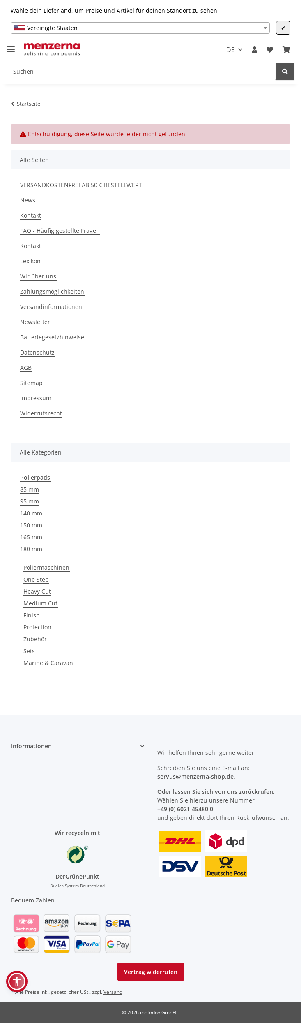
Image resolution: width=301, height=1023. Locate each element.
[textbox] (140, 28)
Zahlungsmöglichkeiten (52, 291)
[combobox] (140, 28)
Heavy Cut (37, 591)
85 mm (29, 489)
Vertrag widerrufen (150, 972)
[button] (254, 50)
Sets (29, 651)
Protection (37, 627)
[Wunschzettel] (270, 50)
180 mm (31, 549)
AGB (26, 367)
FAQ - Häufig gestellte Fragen (60, 230)
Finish (31, 615)
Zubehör (35, 639)
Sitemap (31, 383)
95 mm (29, 501)
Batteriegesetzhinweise (52, 337)
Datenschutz (37, 352)
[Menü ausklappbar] (11, 46)
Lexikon (30, 261)
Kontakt (30, 215)
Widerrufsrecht (41, 413)
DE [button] (230, 49)
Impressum (35, 398)
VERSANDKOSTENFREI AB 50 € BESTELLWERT (81, 185)
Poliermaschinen (46, 567)
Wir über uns (38, 276)
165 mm (31, 537)
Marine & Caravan (48, 663)
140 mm (31, 513)
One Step (36, 579)
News (27, 200)
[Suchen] (141, 71)
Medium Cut (40, 603)
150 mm (31, 525)
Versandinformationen (51, 307)
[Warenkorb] (286, 50)
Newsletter (35, 322)
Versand (112, 991)
